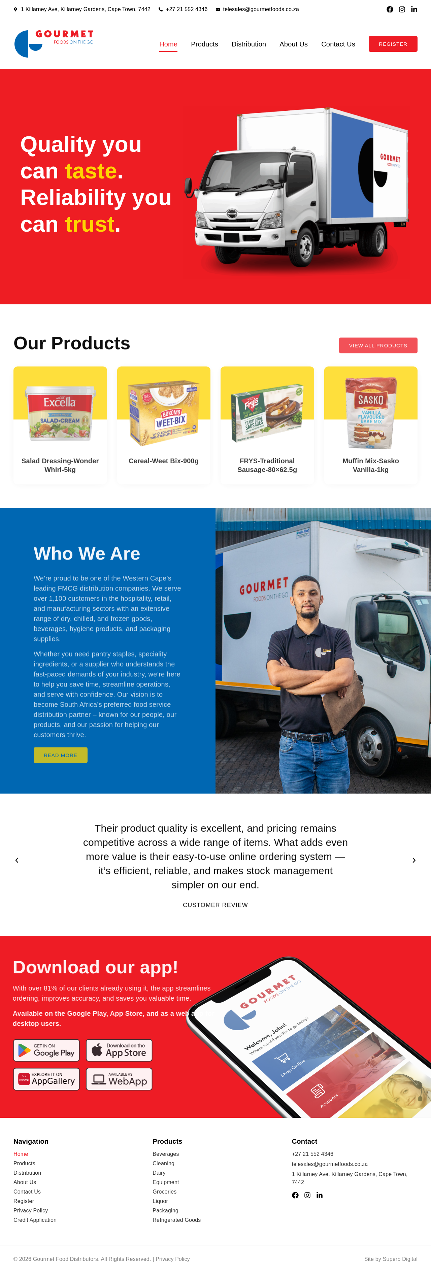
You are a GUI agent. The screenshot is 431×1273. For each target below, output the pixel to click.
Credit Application (35, 1220)
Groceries (164, 1192)
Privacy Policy (30, 1210)
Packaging (165, 1210)
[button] (16, 868)
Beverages (166, 1154)
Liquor (160, 1201)
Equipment (166, 1182)
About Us (293, 44)
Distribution (249, 44)
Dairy (159, 1173)
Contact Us (338, 44)
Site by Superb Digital (391, 1259)
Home (168, 44)
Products (204, 44)
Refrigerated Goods (177, 1220)
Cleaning (163, 1163)
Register (23, 1201)
